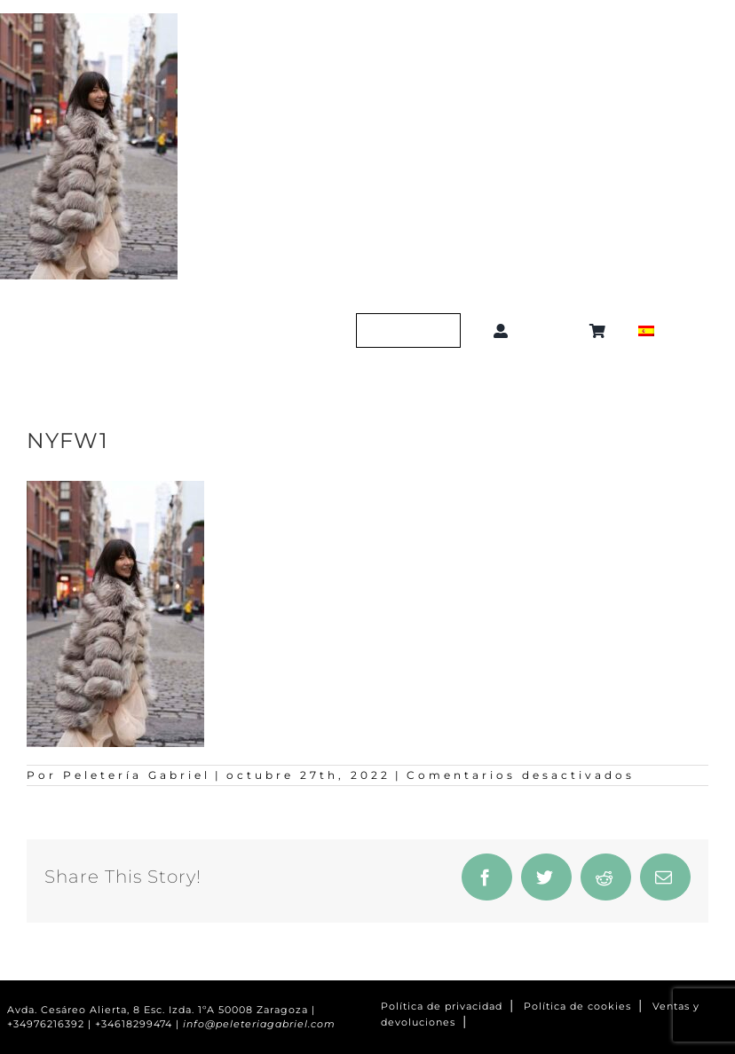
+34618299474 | (139, 1024)
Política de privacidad (441, 1006)
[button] (552, 331)
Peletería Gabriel (136, 775)
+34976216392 (45, 1024)
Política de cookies (577, 1006)
